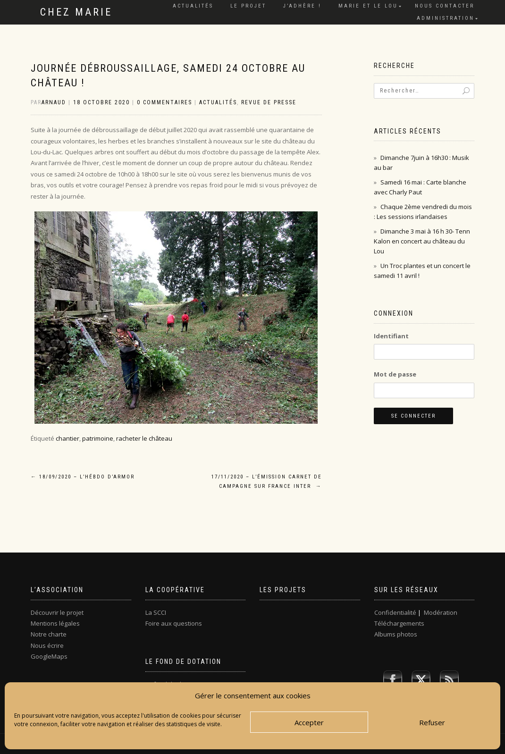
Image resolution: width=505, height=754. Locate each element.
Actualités (193, 6)
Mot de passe (395, 374)
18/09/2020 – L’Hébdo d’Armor (83, 477)
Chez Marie (76, 12)
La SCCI (155, 612)
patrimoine (97, 438)
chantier (67, 438)
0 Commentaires (164, 102)
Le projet (248, 6)
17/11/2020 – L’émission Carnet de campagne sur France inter (266, 481)
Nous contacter (444, 6)
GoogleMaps (49, 656)
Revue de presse (268, 102)
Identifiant (391, 336)
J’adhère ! (302, 6)
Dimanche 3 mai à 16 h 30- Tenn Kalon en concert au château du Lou (422, 241)
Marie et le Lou (368, 6)
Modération (440, 612)
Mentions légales (55, 623)
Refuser (432, 722)
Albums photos (395, 634)
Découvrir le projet (57, 612)
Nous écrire (47, 645)
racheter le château (144, 438)
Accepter (309, 722)
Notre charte (49, 634)
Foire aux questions (173, 623)
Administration (445, 18)
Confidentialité (395, 612)
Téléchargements (399, 623)
